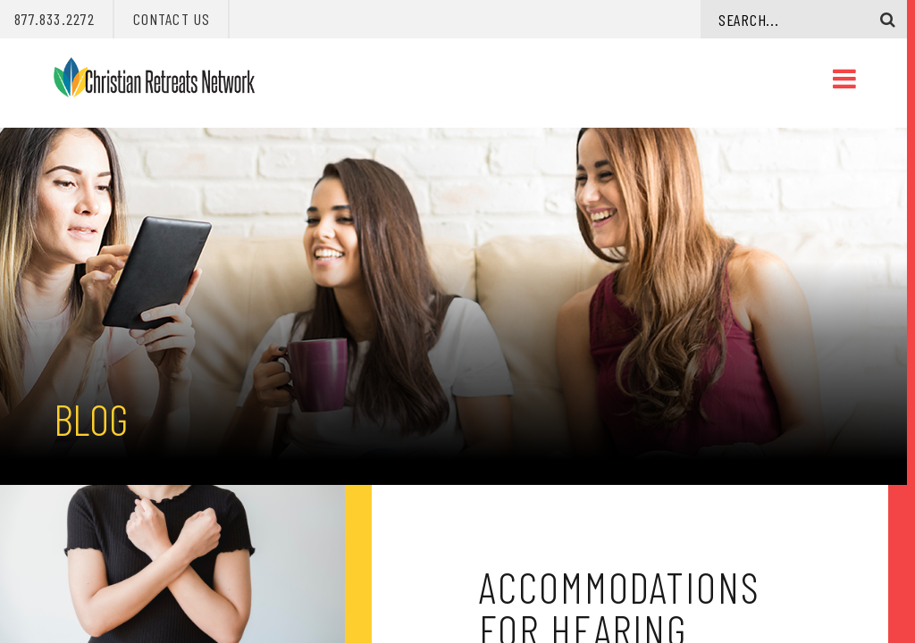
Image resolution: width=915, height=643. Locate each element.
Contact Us (171, 19)
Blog (91, 418)
